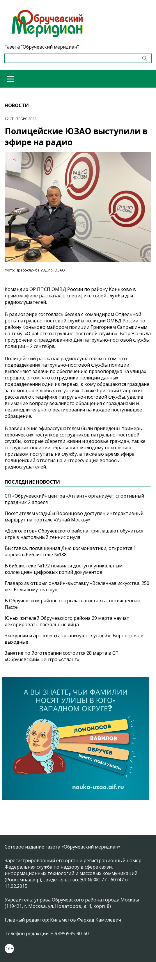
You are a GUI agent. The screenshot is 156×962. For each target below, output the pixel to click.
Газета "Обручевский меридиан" (41, 47)
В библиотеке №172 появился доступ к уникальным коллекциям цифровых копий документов (64, 568)
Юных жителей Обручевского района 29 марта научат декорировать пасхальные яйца (67, 621)
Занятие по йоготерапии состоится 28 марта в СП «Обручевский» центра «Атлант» (62, 656)
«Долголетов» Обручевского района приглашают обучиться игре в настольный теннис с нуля (74, 534)
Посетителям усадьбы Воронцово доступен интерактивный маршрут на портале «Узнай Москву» (74, 516)
